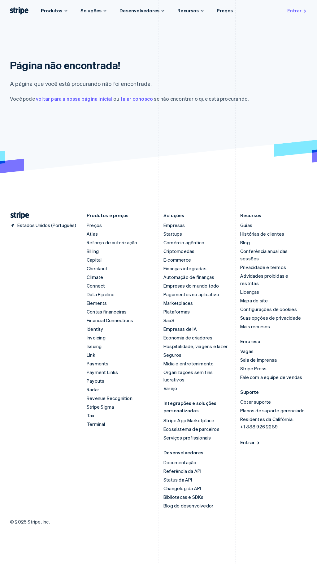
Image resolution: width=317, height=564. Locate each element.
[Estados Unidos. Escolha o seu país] (43, 225)
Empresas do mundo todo (191, 286)
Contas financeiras (107, 312)
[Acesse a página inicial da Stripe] (17, 215)
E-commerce (177, 260)
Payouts (95, 381)
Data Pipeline (101, 294)
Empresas (174, 225)
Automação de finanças (188, 277)
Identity (95, 329)
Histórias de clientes (262, 234)
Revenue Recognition (109, 398)
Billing (93, 251)
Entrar (297, 10)
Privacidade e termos (263, 267)
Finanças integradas (184, 268)
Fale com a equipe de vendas (271, 377)
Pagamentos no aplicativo (191, 294)
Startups (172, 234)
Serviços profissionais (187, 438)
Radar (93, 389)
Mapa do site (254, 300)
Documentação (179, 462)
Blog (245, 242)
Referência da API (182, 471)
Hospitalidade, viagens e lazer (195, 346)
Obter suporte (255, 402)
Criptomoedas (178, 251)
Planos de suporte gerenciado (272, 410)
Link (91, 355)
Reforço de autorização (112, 242)
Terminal (96, 424)
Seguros (172, 355)
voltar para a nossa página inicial (74, 98)
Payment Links (102, 372)
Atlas (92, 234)
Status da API (177, 480)
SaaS (168, 320)
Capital (94, 260)
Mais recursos (255, 326)
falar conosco (136, 98)
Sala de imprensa (258, 360)
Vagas (247, 351)
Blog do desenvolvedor (188, 506)
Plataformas (176, 312)
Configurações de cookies (268, 309)
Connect (96, 286)
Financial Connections (110, 320)
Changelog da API (182, 488)
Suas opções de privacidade (270, 318)
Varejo (170, 388)
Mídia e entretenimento (188, 363)
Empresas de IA (180, 329)
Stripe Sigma (100, 407)
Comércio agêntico (183, 242)
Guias (246, 225)
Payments (98, 363)
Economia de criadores (187, 338)
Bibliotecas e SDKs (183, 497)
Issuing (94, 346)
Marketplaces (178, 303)
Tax (91, 415)
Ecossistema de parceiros (191, 429)
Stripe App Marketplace (188, 420)
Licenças (249, 292)
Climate (95, 277)
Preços (225, 10)
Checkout (97, 268)
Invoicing (96, 338)
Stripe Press (253, 368)
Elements (97, 303)
